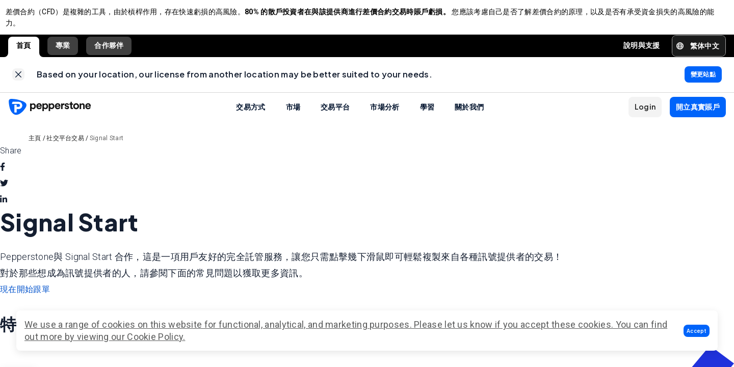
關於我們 (469, 117)
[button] (697, 331)
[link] (18, 82)
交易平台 (335, 117)
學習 (427, 117)
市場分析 (384, 117)
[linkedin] (3, 210)
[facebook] (2, 178)
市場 (293, 117)
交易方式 (250, 117)
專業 (63, 50)
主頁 (35, 148)
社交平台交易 (65, 148)
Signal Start (107, 148)
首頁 (23, 50)
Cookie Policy (155, 336)
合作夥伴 (108, 50)
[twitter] (4, 194)
